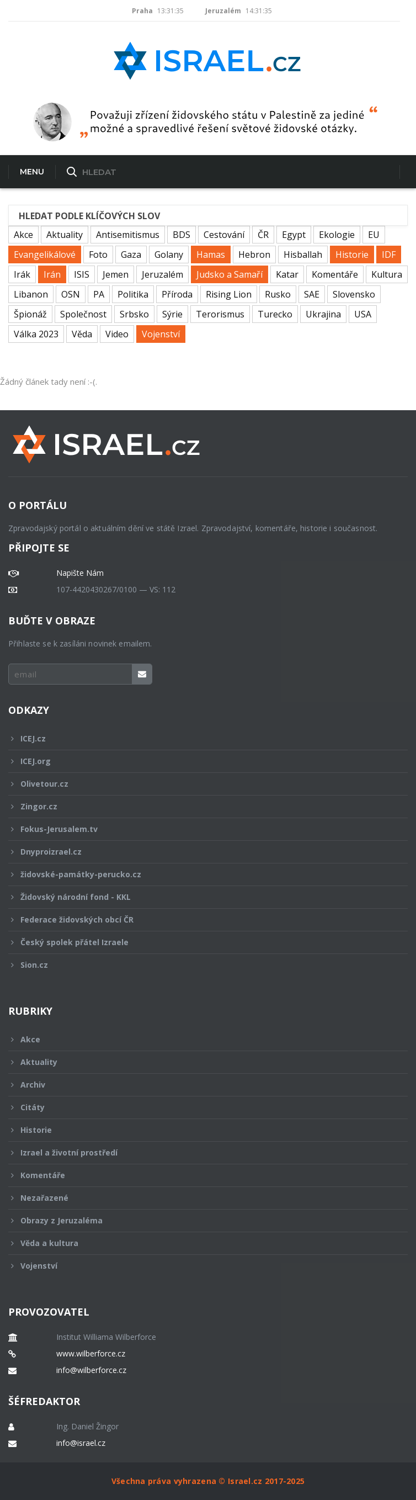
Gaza (131, 254)
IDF (389, 254)
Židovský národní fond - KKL (200, 897)
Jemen (116, 274)
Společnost (83, 314)
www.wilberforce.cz (90, 1354)
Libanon (31, 294)
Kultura (386, 274)
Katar (287, 274)
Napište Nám (80, 573)
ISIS (81, 274)
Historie (352, 254)
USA (362, 314)
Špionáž (30, 314)
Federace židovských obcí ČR (200, 919)
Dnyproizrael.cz (200, 851)
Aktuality (64, 235)
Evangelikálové (45, 254)
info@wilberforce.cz (91, 1370)
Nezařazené (200, 1197)
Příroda (177, 294)
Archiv (200, 1084)
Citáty (200, 1107)
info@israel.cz (80, 1443)
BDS (181, 235)
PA (98, 294)
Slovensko (354, 294)
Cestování (224, 235)
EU (374, 235)
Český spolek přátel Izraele (200, 942)
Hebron (254, 254)
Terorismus (220, 314)
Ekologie (337, 235)
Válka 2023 (36, 334)
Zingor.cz (200, 806)
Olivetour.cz (200, 783)
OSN (70, 294)
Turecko (275, 314)
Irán (52, 274)
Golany (168, 254)
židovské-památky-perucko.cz (200, 874)
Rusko (278, 294)
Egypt (294, 235)
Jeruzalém (162, 274)
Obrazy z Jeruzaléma (200, 1220)
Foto (98, 254)
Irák (22, 274)
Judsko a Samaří (229, 274)
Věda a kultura (200, 1243)
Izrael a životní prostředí (200, 1152)
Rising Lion (229, 294)
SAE (311, 294)
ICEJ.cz (200, 738)
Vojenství (161, 334)
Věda (82, 334)
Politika (133, 294)
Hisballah (303, 254)
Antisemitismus (127, 235)
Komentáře (335, 274)
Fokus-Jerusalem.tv (200, 829)
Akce (23, 235)
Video (117, 334)
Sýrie (172, 314)
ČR (263, 235)
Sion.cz (200, 965)
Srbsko (134, 314)
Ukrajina (323, 314)
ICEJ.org (200, 761)
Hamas (210, 254)
